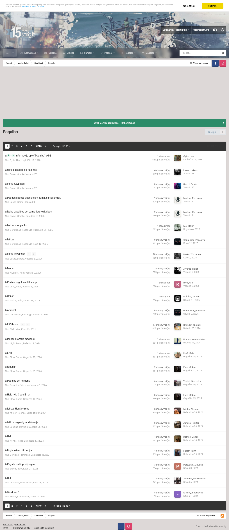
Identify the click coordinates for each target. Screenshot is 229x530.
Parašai (108, 53)
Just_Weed (15, 285)
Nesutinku (189, 6)
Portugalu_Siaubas (193, 463)
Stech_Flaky (16, 467)
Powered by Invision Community (211, 524)
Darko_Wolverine (192, 253)
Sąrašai (87, 53)
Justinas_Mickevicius (21, 480)
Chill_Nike (15, 327)
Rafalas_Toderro (191, 295)
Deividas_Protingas (20, 452)
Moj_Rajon (188, 226)
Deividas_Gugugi (192, 323)
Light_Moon (16, 341)
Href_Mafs (188, 351)
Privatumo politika (22, 526)
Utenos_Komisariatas (194, 337)
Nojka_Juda (16, 299)
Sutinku (212, 6)
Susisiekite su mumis (44, 526)
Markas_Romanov (192, 198)
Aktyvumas (29, 53)
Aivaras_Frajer (17, 271)
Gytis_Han (15, 160)
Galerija (52, 53)
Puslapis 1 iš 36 (61, 146)
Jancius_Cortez (18, 425)
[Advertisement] (114, 93)
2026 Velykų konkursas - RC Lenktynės (114, 123)
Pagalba (129, 53)
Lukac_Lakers (190, 170)
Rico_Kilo (188, 281)
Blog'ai (70, 53)
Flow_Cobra (16, 355)
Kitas (39, 146)
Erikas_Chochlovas (20, 494)
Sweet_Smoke (17, 174)
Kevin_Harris (16, 439)
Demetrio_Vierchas (20, 383)
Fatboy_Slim (189, 449)
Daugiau (150, 53)
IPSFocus (20, 523)
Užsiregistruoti (201, 29)
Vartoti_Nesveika (192, 379)
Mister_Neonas (18, 411)
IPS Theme (8, 523)
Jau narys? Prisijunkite (176, 30)
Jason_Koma (16, 202)
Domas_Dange (190, 435)
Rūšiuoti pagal (214, 146)
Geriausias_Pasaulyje (21, 230)
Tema (6, 526)
